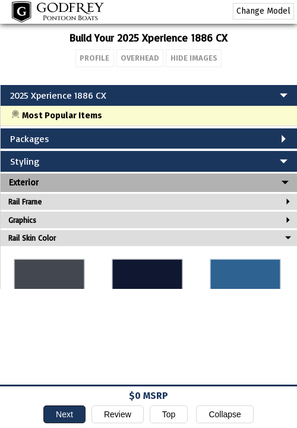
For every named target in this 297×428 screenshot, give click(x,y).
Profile (94, 58)
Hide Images (193, 58)
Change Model (263, 11)
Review (117, 414)
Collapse (224, 414)
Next (64, 414)
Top (169, 414)
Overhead (140, 58)
